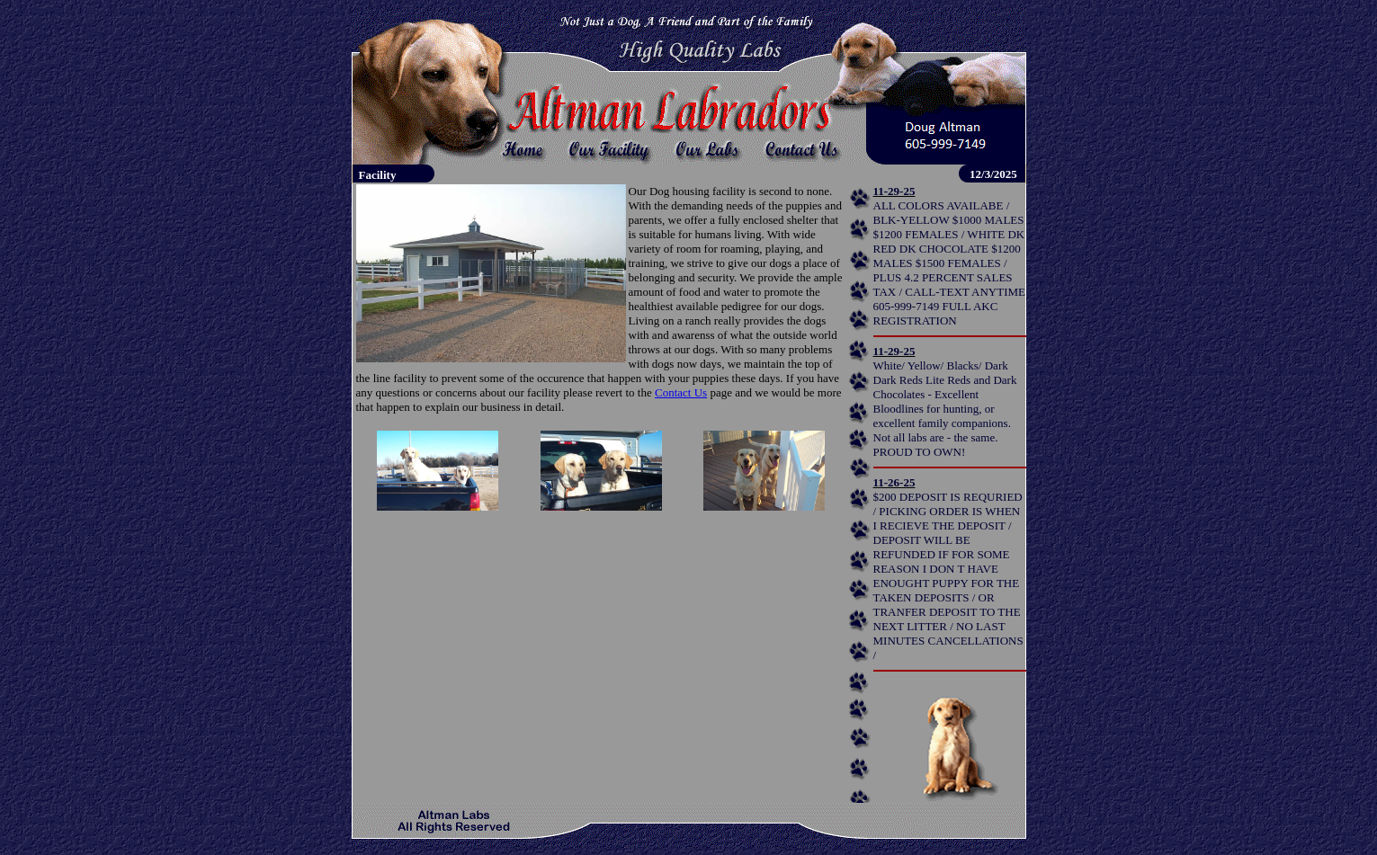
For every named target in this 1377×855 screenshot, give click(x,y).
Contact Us (681, 392)
